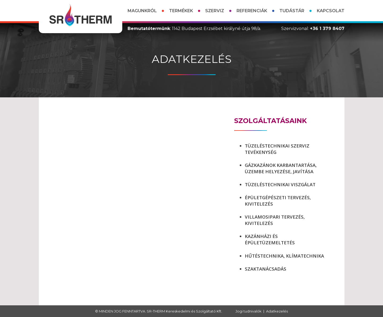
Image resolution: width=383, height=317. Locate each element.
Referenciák (252, 10)
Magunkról (142, 10)
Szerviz (214, 10)
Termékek (181, 10)
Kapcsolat (330, 10)
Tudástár (291, 10)
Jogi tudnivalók (248, 311)
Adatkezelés (277, 311)
